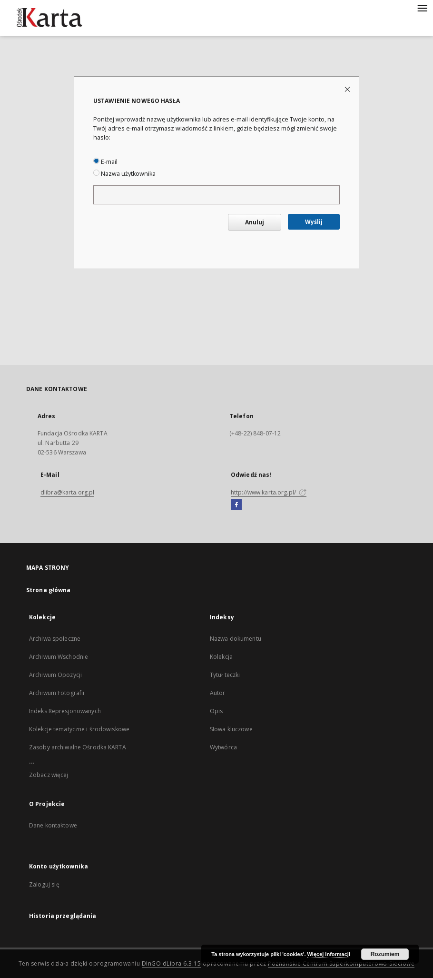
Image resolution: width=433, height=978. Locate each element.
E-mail (105, 162)
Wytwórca (223, 747)
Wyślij (314, 222)
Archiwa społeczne (54, 639)
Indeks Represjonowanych (65, 711)
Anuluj (254, 222)
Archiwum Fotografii (56, 693)
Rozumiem (385, 954)
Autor (218, 693)
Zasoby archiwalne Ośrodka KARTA (77, 747)
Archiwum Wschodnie (58, 657)
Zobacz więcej (49, 775)
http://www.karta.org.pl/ (268, 492)
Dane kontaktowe (53, 825)
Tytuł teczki (225, 675)
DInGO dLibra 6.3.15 (171, 963)
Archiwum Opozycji (55, 675)
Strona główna (48, 590)
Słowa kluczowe (231, 729)
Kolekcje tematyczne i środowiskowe (79, 729)
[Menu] (422, 7)
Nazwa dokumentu (235, 639)
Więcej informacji (328, 954)
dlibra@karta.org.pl (67, 492)
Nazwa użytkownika (124, 174)
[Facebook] (236, 505)
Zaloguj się (44, 884)
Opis (216, 711)
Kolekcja (221, 657)
